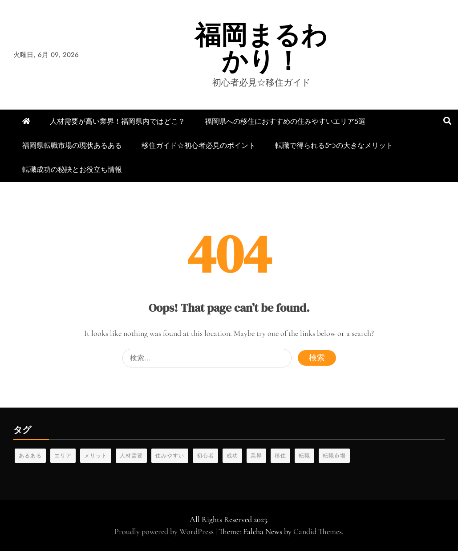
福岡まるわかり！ (261, 47)
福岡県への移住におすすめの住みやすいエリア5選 (285, 121)
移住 (280, 456)
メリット (95, 456)
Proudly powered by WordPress (164, 531)
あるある (30, 456)
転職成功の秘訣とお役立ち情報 (72, 169)
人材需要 (131, 456)
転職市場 (334, 456)
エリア (63, 456)
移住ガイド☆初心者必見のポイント (198, 145)
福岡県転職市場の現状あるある (72, 145)
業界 (256, 456)
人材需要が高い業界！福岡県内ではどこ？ (117, 121)
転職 (304, 456)
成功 (232, 456)
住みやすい (169, 456)
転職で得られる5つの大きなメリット (334, 145)
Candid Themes (317, 531)
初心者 (205, 456)
